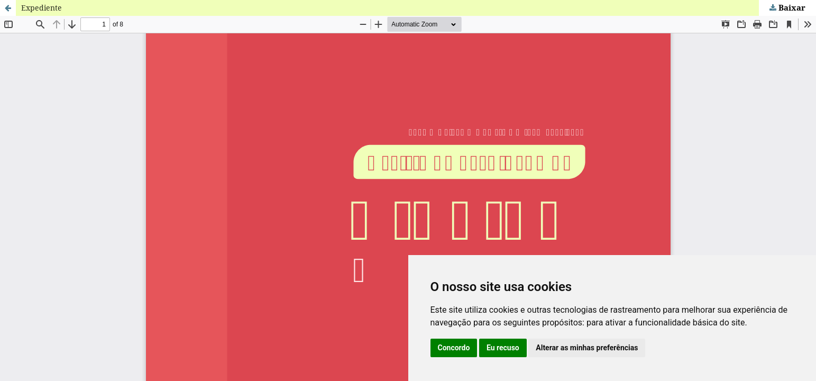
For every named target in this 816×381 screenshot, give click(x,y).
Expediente (41, 8)
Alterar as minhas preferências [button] (587, 347)
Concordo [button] (454, 347)
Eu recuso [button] (503, 347)
